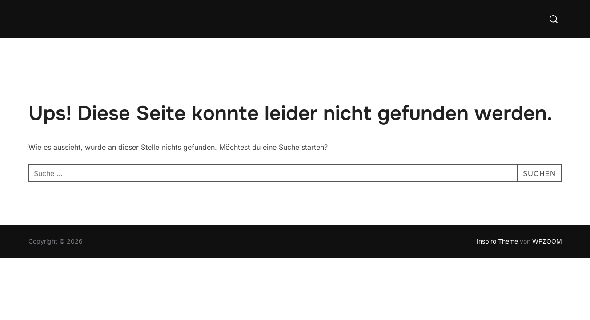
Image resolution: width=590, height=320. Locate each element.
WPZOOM (547, 241)
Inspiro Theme (497, 241)
